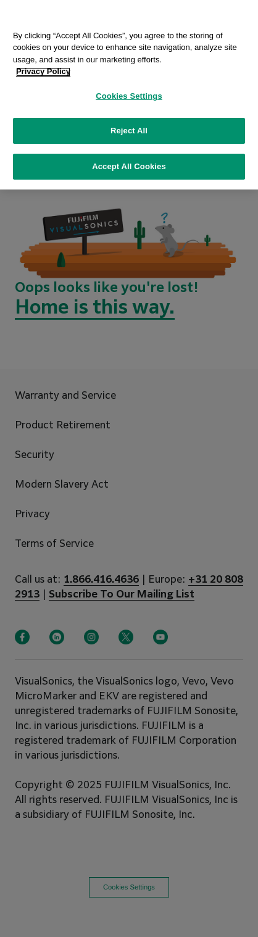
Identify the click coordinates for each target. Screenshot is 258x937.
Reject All (129, 127)
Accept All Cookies (129, 163)
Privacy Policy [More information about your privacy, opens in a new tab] (43, 68)
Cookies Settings (129, 93)
